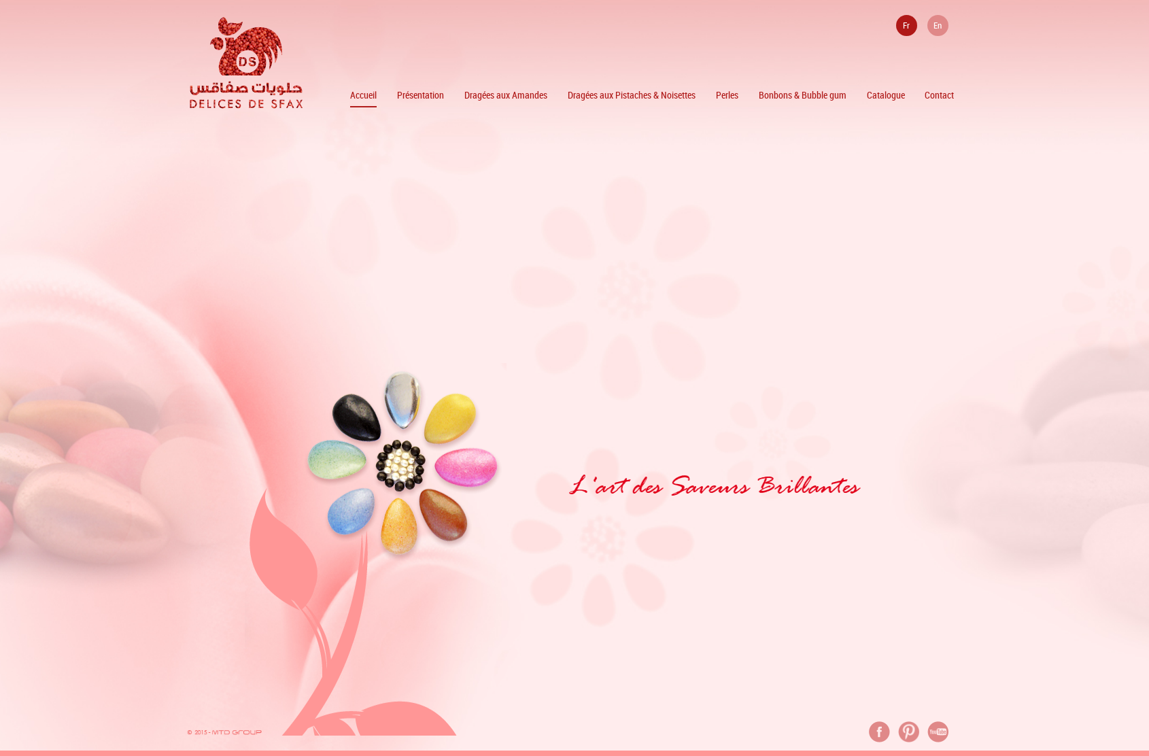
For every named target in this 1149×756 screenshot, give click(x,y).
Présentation (420, 94)
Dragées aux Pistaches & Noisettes (632, 94)
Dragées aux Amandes (505, 94)
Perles (727, 94)
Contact (939, 94)
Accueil (363, 94)
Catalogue (886, 94)
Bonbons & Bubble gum (802, 94)
